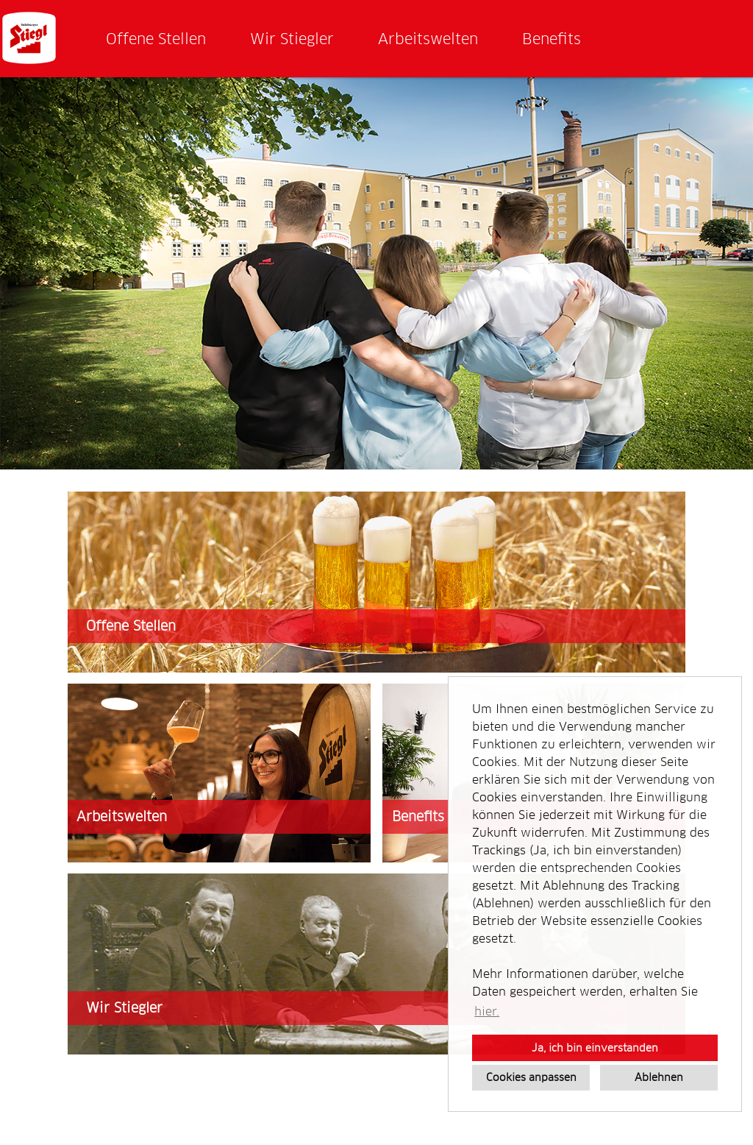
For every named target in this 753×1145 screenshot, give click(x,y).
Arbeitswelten (428, 39)
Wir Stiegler (292, 39)
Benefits (551, 39)
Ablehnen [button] (659, 1077)
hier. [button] (486, 1011)
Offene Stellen (156, 39)
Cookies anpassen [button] (531, 1077)
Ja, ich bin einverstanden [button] (595, 1047)
